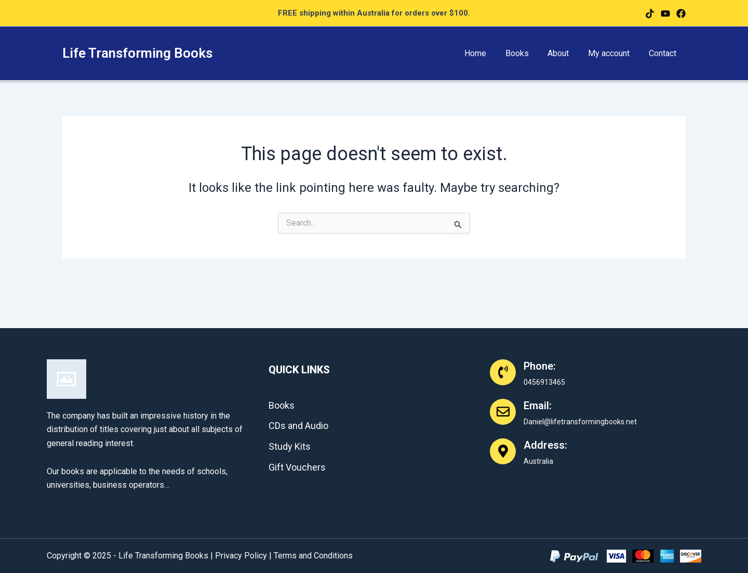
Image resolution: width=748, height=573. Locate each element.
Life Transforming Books (137, 53)
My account (612, 53)
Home (486, 53)
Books (525, 53)
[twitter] (665, 13)
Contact (663, 53)
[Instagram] (681, 13)
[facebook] (649, 13)
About (564, 53)
